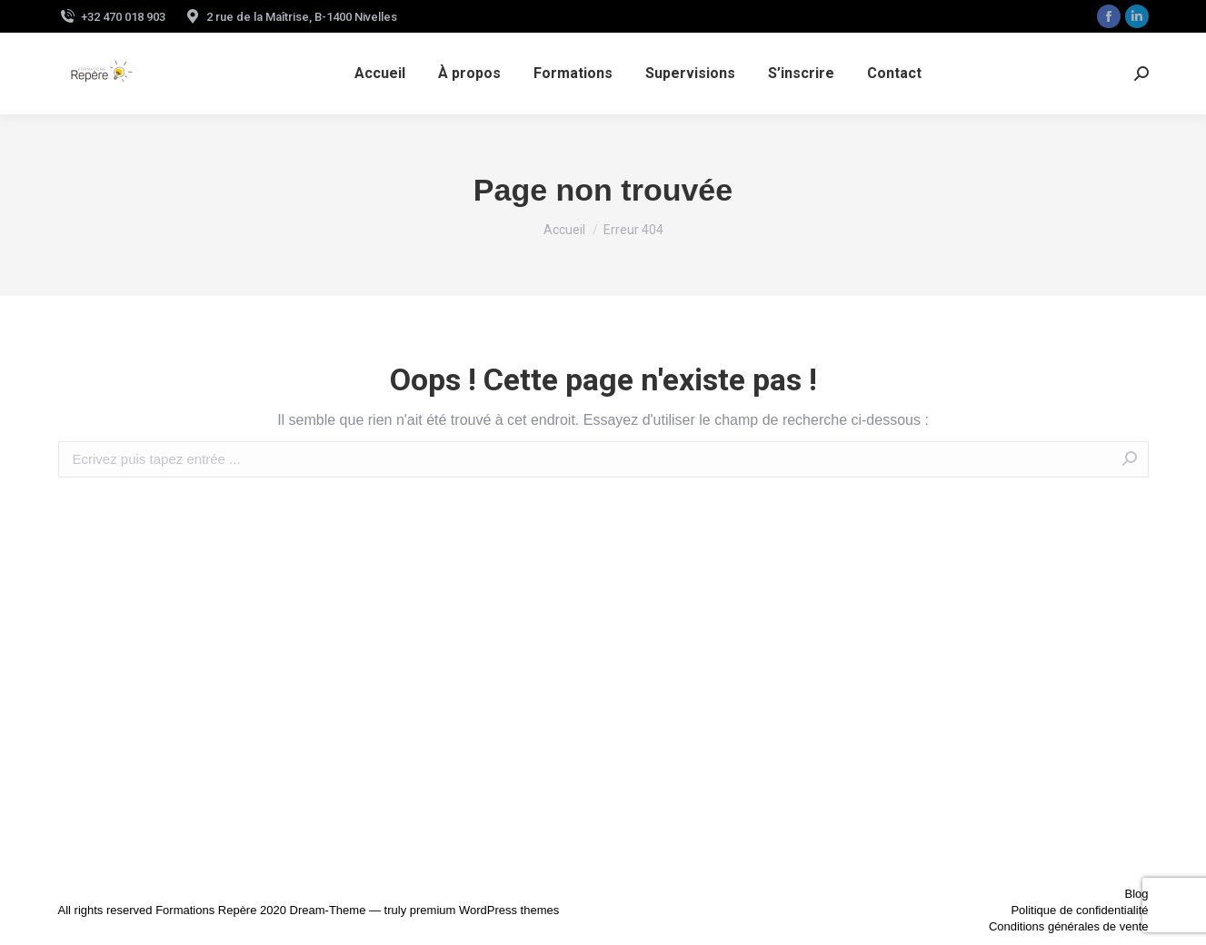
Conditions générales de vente (1069, 926)
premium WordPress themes (484, 910)
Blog (1136, 894)
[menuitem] (380, 73)
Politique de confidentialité (1079, 910)
